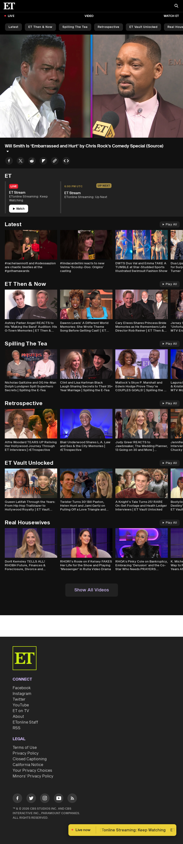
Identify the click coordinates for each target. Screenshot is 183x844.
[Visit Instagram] (45, 799)
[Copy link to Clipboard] (55, 161)
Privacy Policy (26, 753)
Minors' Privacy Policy (33, 776)
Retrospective (108, 27)
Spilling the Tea (75, 27)
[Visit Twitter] (31, 799)
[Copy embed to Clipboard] (66, 161)
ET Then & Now (40, 27)
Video (89, 16)
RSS (16, 728)
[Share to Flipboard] (43, 161)
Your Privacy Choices (32, 770)
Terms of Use (25, 747)
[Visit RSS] (72, 799)
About (18, 716)
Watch (19, 209)
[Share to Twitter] (20, 161)
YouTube (21, 705)
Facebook (22, 688)
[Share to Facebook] (9, 161)
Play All (170, 224)
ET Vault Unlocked (143, 27)
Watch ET (171, 16)
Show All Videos (91, 590)
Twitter (19, 699)
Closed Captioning (30, 759)
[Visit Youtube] (58, 799)
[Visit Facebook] (17, 799)
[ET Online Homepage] (11, 6)
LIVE (11, 16)
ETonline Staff (25, 722)
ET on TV (21, 711)
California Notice (28, 765)
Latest (13, 27)
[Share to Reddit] (32, 161)
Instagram (22, 694)
